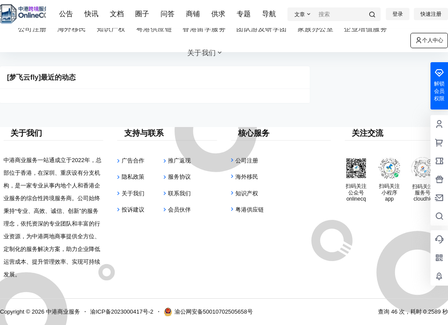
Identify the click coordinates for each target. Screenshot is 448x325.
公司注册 (246, 160)
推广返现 (179, 160)
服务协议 (179, 176)
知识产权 (246, 193)
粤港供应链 (249, 209)
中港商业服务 (62, 311)
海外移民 (246, 176)
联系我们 (179, 193)
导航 (269, 14)
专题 (244, 14)
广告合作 (133, 160)
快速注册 (430, 14)
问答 (168, 14)
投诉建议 (133, 209)
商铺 (193, 14)
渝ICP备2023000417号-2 (122, 311)
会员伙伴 (179, 209)
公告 (66, 14)
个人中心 (429, 40)
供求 (218, 14)
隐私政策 (133, 176)
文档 (117, 14)
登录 (397, 14)
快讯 (91, 14)
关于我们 (205, 53)
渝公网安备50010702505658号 (208, 311)
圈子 (142, 14)
